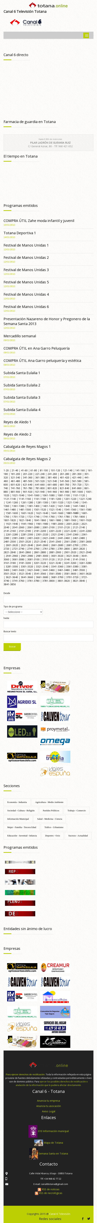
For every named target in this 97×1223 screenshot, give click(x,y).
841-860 (77, 488)
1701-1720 (18, 516)
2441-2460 (63, 538)
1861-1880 (55, 520)
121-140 (67, 470)
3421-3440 (33, 570)
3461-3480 (63, 570)
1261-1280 (27, 502)
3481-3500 (79, 570)
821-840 (64, 488)
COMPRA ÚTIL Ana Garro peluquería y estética (42, 360)
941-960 (52, 491)
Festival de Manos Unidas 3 (26, 269)
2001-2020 (72, 523)
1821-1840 (25, 520)
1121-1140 (10, 499)
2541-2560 (55, 541)
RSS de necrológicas (48, 1193)
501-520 (40, 481)
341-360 (27, 477)
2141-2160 (10, 531)
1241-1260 (12, 502)
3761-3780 (33, 580)
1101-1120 (79, 495)
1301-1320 (57, 502)
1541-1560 (70, 509)
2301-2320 (42, 534)
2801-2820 (79, 548)
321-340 (15, 477)
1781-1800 (79, 516)
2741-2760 (33, 548)
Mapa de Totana (53, 1142)
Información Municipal (18, 819)
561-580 (77, 481)
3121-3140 (63, 559)
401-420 (64, 477)
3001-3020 (57, 555)
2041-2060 (18, 527)
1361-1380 (18, 506)
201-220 (27, 474)
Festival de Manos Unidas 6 (26, 306)
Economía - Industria (17, 802)
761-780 (27, 488)
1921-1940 (12, 523)
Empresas (12, 668)
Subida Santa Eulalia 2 (22, 385)
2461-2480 (79, 538)
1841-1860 (40, 520)
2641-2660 (42, 545)
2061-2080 (33, 527)
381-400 (52, 477)
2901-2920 (70, 552)
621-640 (27, 484)
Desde (7, 593)
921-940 (40, 491)
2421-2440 (48, 538)
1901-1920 (85, 520)
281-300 (77, 474)
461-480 (15, 481)
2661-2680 (57, 545)
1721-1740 (33, 516)
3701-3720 (72, 577)
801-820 (52, 488)
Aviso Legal (48, 1111)
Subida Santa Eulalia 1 (22, 372)
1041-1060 (33, 495)
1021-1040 (18, 495)
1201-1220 (70, 499)
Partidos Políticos (51, 810)
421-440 (77, 477)
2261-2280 (12, 534)
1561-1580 (85, 509)
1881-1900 (70, 520)
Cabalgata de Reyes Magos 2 (27, 458)
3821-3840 (79, 580)
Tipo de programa (13, 606)
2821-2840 (10, 552)
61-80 (33, 470)
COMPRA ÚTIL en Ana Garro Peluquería (37, 348)
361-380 (40, 477)
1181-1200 (55, 499)
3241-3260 (70, 563)
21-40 (15, 470)
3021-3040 (72, 555)
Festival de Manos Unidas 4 (26, 294)
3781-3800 (48, 580)
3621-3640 (12, 577)
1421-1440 (63, 506)
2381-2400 (18, 538)
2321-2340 (57, 534)
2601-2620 (12, 545)
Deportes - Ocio (52, 835)
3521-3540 (25, 573)
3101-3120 (48, 559)
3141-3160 (79, 559)
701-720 (77, 484)
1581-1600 (12, 513)
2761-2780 (48, 548)
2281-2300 (27, 534)
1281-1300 (42, 502)
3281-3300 (12, 566)
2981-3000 (42, 555)
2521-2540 (40, 541)
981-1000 (77, 491)
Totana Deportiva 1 (20, 233)
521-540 (52, 481)
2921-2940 (85, 552)
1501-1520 (40, 509)
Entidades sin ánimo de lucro (28, 928)
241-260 (52, 474)
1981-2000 (57, 523)
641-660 (40, 484)
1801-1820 (10, 520)
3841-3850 (10, 584)
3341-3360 (57, 566)
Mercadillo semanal (20, 336)
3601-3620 (85, 573)
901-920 (27, 491)
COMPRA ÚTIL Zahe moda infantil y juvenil (39, 220)
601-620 (15, 484)
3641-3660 (27, 577)
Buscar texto (10, 631)
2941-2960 (12, 555)
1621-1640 (42, 513)
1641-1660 (57, 513)
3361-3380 (72, 566)
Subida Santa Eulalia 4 (22, 409)
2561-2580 (70, 541)
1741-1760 (48, 516)
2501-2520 (25, 541)
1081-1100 (63, 495)
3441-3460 (48, 570)
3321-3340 (42, 566)
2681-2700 (72, 545)
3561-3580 (55, 573)
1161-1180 (40, 499)
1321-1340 (72, 502)
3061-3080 (18, 559)
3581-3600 (70, 573)
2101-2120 (63, 527)
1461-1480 (10, 509)
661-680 (52, 484)
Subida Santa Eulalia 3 (22, 397)
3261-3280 (85, 563)
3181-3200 (25, 563)
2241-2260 (85, 531)
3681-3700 (57, 577)
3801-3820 (63, 580)
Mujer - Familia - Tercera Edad (21, 827)
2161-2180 (25, 531)
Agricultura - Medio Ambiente (49, 802)
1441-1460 (79, 506)
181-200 (15, 474)
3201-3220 (40, 563)
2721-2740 (18, 548)
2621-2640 (27, 545)
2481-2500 (10, 541)
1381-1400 (33, 506)
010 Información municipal (53, 1131)
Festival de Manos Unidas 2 (26, 257)
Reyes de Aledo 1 (17, 422)
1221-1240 (85, 499)
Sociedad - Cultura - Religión (21, 810)
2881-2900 (55, 552)
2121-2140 (79, 527)
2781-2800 (63, 548)
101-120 (55, 470)
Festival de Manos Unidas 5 (26, 282)
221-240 (40, 474)
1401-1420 (48, 506)
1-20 (6, 470)
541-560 (64, 481)
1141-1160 (25, 499)
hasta (6, 618)
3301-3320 (27, 566)
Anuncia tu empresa (48, 1100)
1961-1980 (42, 523)
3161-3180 (10, 563)
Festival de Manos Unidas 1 (26, 245)
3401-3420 (18, 570)
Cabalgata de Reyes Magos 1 (27, 446)
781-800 (40, 488)
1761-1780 (63, 516)
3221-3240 (55, 563)
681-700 (64, 484)
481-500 (27, 481)
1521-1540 (55, 509)
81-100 (44, 470)
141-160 (80, 470)
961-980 (64, 491)
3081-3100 (33, 559)
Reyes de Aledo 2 (17, 434)
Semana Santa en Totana (53, 1153)
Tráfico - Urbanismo (53, 827)
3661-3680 (42, 577)
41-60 (24, 470)
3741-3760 (18, 580)
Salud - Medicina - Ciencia (49, 819)
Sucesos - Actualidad (78, 835)
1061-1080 (48, 495)
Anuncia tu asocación (48, 1106)
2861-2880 (40, 552)
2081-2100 (48, 527)
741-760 (15, 488)
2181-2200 (40, 531)
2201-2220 (55, 531)
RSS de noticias (48, 1189)
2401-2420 (33, 538)
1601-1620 (27, 513)
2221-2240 (70, 531)
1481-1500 (25, 509)
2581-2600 (85, 541)
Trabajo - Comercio (76, 810)
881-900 (15, 491)
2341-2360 (72, 534)
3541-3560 (40, 573)
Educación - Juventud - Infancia (22, 835)
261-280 (64, 474)
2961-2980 (27, 555)
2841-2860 (25, 552)
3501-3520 (10, 573)
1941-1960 (27, 523)
